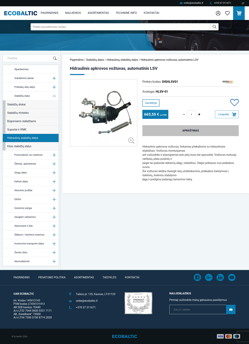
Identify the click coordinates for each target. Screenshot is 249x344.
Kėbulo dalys (30, 182)
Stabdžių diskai (16, 104)
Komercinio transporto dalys (30, 244)
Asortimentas (98, 12)
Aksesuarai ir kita (30, 226)
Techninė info (126, 12)
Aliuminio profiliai (30, 190)
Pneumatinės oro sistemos (30, 155)
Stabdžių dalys (30, 96)
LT (243, 3)
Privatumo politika (51, 277)
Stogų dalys (30, 173)
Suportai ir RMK (16, 129)
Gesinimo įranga (30, 208)
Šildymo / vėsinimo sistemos (30, 235)
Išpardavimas (17, 69)
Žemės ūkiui (30, 253)
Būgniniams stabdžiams (21, 121)
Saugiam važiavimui (30, 217)
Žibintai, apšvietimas (30, 164)
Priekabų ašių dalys (30, 87)
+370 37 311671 (222, 3)
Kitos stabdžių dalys (19, 146)
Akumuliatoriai (30, 261)
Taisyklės (109, 277)
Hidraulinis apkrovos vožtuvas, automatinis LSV (169, 59)
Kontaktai (151, 12)
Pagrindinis (49, 12)
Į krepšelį (223, 114)
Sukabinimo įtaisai (30, 78)
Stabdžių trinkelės (18, 112)
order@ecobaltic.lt (193, 3)
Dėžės (30, 199)
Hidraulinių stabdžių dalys (22, 137)
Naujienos (73, 12)
